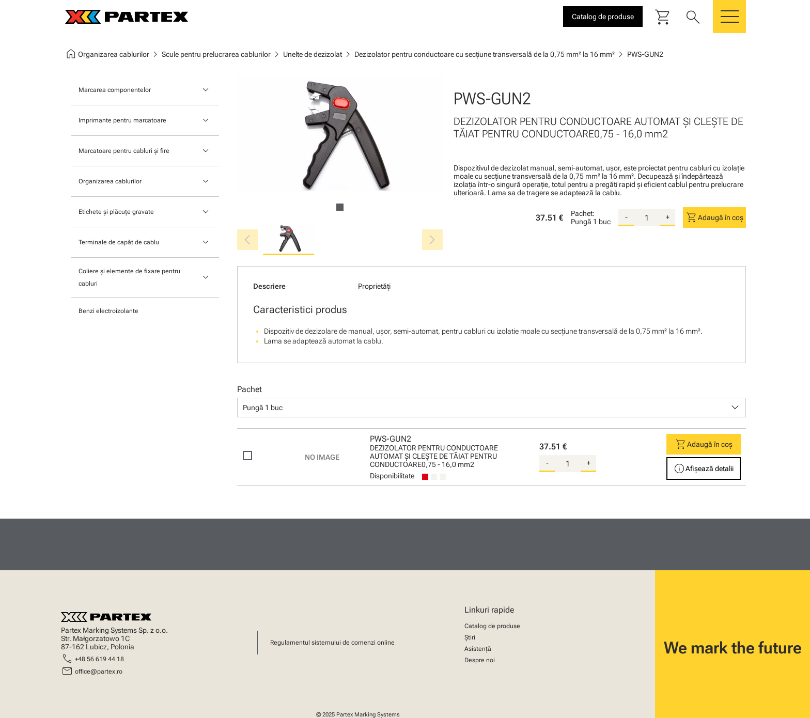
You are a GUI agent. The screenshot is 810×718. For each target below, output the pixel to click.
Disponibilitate (392, 476)
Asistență (477, 648)
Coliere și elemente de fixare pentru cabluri (129, 277)
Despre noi (479, 660)
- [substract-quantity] (626, 217)
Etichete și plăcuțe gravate (116, 211)
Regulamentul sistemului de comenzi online (332, 642)
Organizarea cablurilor (110, 181)
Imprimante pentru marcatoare (122, 120)
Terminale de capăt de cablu (119, 242)
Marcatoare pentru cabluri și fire (124, 150)
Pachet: (583, 213)
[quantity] (646, 218)
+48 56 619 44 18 (99, 659)
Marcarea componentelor (115, 89)
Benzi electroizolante (108, 311)
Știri (469, 637)
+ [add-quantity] (667, 217)
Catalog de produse (492, 626)
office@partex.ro (98, 671)
